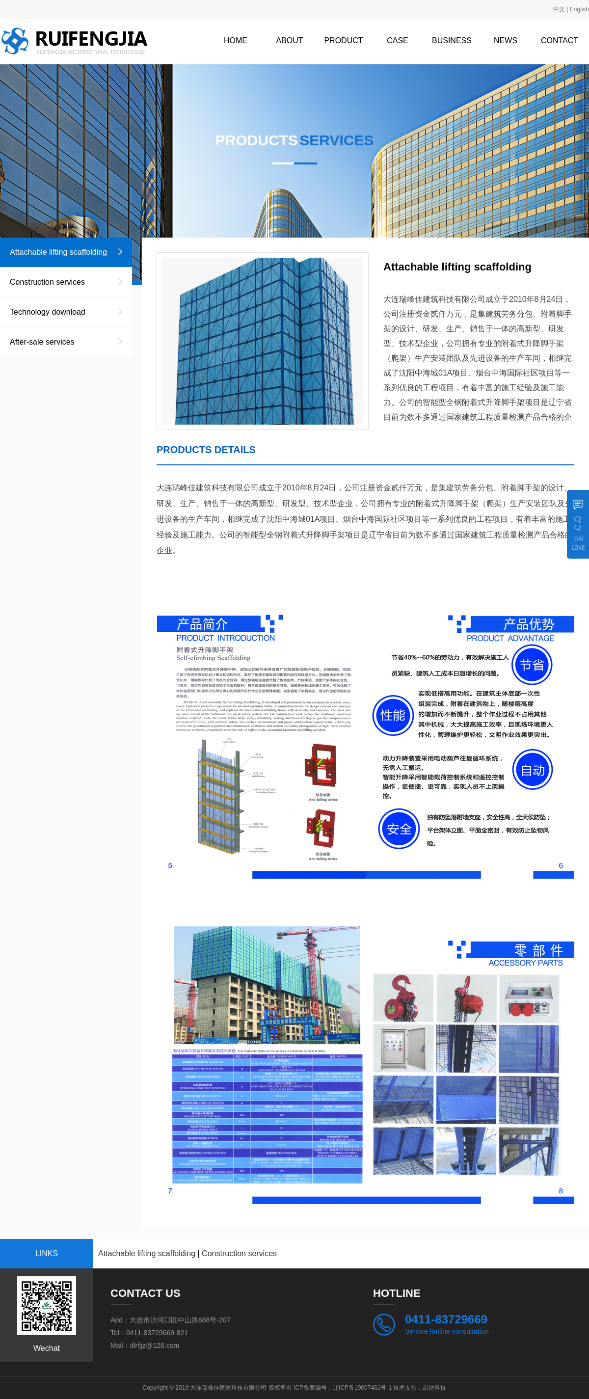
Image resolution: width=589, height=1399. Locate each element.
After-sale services (42, 342)
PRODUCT (343, 40)
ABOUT (289, 40)
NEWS (505, 40)
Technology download (47, 312)
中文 (559, 9)
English (579, 9)
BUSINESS (452, 40)
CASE (397, 40)
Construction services (47, 282)
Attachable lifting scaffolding (58, 252)
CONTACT (559, 40)
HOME (235, 40)
